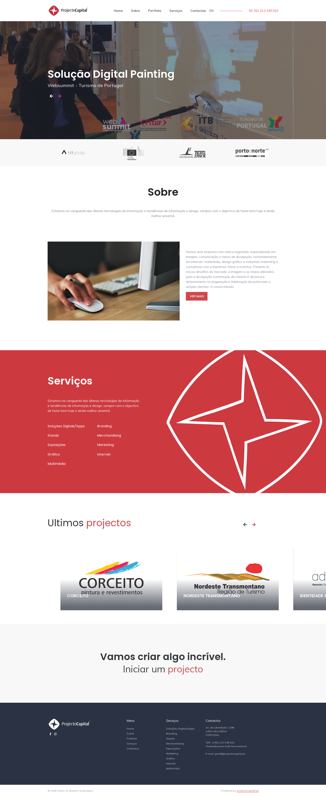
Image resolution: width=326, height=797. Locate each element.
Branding (171, 733)
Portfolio (154, 11)
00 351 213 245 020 (263, 11)
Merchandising (175, 743)
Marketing (172, 753)
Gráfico (170, 758)
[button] (51, 96)
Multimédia (173, 768)
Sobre (135, 11)
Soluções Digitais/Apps (180, 728)
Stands (170, 738)
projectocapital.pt (248, 790)
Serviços (175, 11)
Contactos (198, 11)
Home (118, 11)
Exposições (173, 748)
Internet (170, 763)
